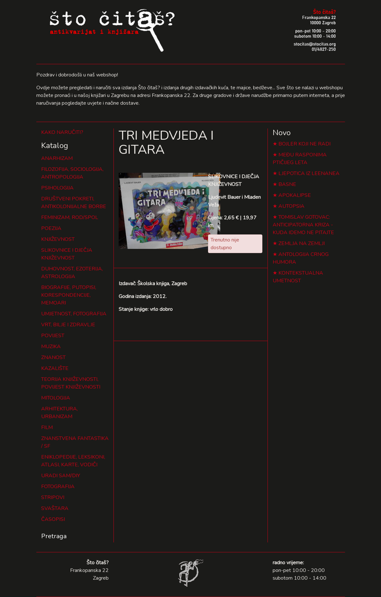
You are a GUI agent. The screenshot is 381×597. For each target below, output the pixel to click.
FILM (47, 427)
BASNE (287, 184)
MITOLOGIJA (55, 397)
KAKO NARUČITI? (62, 132)
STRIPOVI (52, 497)
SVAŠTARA (54, 508)
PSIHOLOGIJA (57, 187)
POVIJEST (52, 335)
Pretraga (54, 536)
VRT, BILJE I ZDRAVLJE (68, 324)
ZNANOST (53, 357)
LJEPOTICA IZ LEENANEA (309, 173)
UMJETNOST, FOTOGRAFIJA (73, 313)
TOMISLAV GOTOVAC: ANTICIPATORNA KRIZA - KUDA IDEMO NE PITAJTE (303, 225)
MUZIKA (51, 346)
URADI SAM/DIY (60, 475)
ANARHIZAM (57, 158)
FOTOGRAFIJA (58, 486)
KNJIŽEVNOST (58, 239)
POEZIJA (51, 228)
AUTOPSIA (291, 206)
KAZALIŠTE (54, 368)
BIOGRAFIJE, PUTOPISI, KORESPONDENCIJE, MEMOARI (68, 295)
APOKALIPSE (294, 195)
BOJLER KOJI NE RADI (304, 143)
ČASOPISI (53, 519)
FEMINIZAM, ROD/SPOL (69, 217)
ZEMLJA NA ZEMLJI (301, 243)
